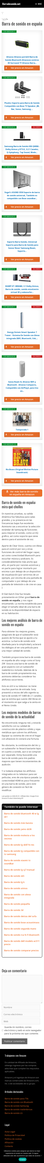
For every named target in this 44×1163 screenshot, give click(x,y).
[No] (41, 1155)
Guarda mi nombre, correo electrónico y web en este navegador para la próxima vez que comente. (22, 1030)
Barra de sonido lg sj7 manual (19, 869)
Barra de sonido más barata (18, 823)
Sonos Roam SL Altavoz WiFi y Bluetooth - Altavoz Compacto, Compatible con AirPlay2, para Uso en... (22, 386)
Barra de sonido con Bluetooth (19, 1102)
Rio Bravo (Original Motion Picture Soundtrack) (22, 471)
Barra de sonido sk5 (14, 875)
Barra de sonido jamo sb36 (17, 829)
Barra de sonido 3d (13, 910)
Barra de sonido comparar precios (21, 950)
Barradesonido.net (11, 4)
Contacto (9, 1146)
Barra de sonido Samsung (17, 1105)
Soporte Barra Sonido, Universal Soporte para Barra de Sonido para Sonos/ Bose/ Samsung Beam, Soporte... (22, 246)
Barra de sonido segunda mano (20, 928)
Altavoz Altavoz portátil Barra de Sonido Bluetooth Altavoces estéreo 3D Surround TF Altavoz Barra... (22, 60)
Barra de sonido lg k (14, 882)
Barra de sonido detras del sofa (20, 916)
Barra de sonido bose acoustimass (21, 922)
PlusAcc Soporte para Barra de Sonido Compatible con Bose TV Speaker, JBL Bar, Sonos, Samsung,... (22, 106)
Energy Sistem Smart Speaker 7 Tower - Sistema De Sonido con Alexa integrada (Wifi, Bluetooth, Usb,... (22, 335)
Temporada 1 (22, 429)
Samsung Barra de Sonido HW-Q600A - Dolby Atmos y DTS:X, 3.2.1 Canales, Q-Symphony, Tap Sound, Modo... (22, 149)
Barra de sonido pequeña (17, 903)
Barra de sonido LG (14, 1113)
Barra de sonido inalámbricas (18, 1109)
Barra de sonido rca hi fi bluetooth (21, 934)
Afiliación (9, 1142)
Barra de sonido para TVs (16, 1098)
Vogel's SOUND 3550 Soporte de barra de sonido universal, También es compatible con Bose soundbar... (22, 195)
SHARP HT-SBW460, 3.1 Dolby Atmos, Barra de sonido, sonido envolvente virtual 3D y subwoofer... (22, 289)
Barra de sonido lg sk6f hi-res (19, 844)
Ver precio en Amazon (22, 67)
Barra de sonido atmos (15, 888)
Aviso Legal (10, 1131)
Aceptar (22, 1159)
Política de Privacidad (15, 1135)
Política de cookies (13, 1139)
